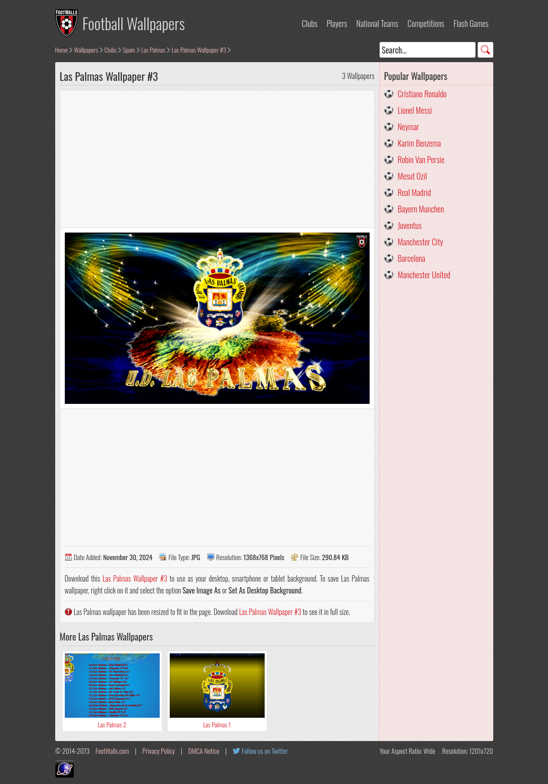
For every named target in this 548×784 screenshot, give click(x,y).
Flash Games (471, 23)
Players (337, 23)
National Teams (377, 23)
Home (61, 49)
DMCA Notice (203, 751)
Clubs (310, 23)
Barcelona (411, 258)
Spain (129, 49)
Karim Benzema (419, 143)
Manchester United (424, 275)
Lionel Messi (415, 110)
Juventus (410, 225)
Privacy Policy (158, 751)
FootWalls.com (112, 751)
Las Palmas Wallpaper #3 (199, 49)
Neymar (408, 126)
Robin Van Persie (421, 159)
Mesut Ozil (412, 176)
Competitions (425, 23)
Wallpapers (86, 49)
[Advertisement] (217, 159)
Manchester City (421, 242)
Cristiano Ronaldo (422, 94)
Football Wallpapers (134, 23)
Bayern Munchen (421, 209)
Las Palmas (153, 49)
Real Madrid (414, 192)
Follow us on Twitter (265, 751)
